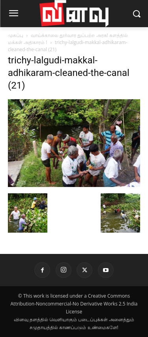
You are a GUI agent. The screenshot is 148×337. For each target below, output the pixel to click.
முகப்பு (15, 35)
